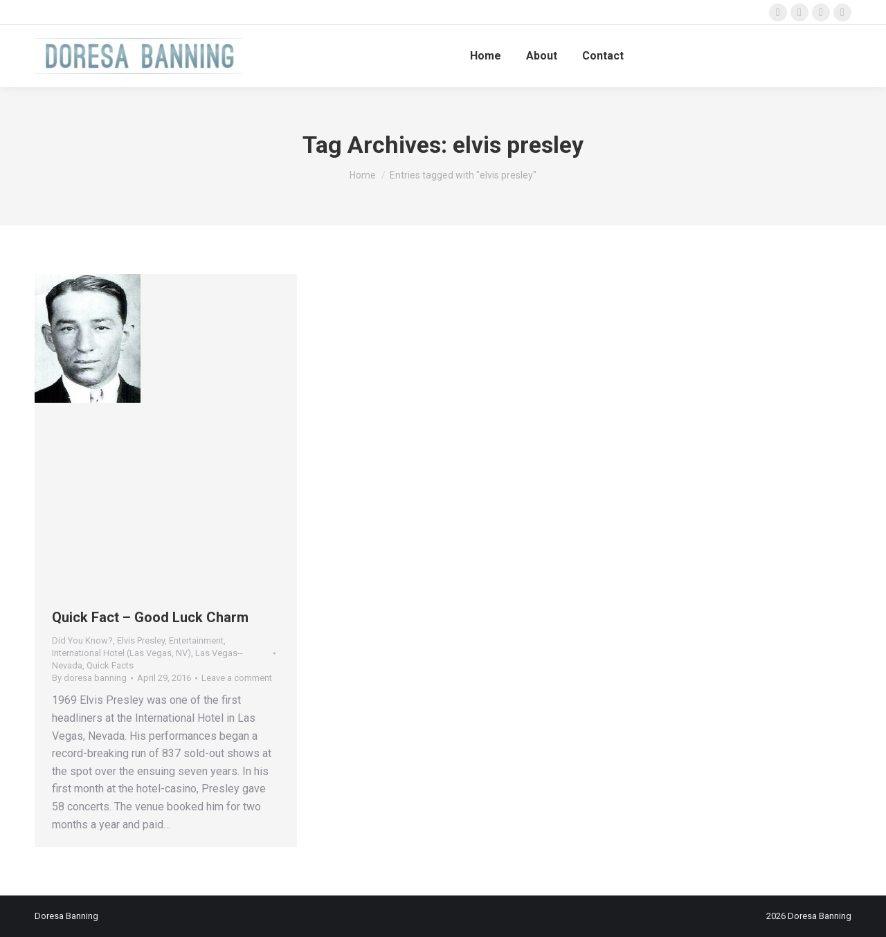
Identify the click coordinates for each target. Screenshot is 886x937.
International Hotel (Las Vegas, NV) (121, 653)
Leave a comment (236, 678)
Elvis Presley (141, 640)
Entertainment (196, 640)
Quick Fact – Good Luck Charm (150, 617)
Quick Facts (110, 665)
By (89, 678)
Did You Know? (82, 640)
